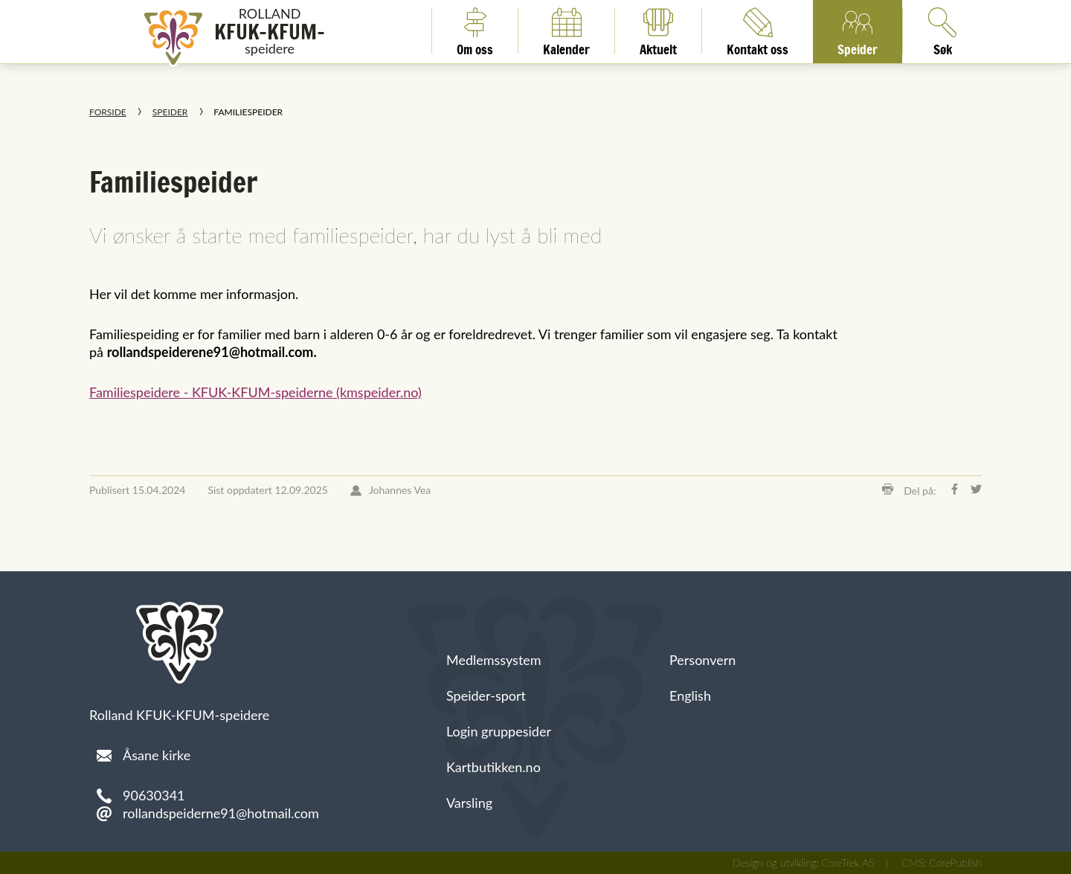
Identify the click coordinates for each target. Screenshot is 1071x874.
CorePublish (955, 862)
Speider (857, 30)
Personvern (702, 660)
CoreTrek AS (848, 862)
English (690, 695)
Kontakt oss (757, 30)
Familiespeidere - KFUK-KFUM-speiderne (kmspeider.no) (255, 392)
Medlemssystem (493, 660)
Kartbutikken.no (493, 767)
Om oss (475, 30)
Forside (107, 112)
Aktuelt (658, 30)
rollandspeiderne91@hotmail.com (221, 813)
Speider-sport (486, 695)
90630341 (154, 795)
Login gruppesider (498, 731)
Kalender (566, 30)
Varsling (469, 802)
